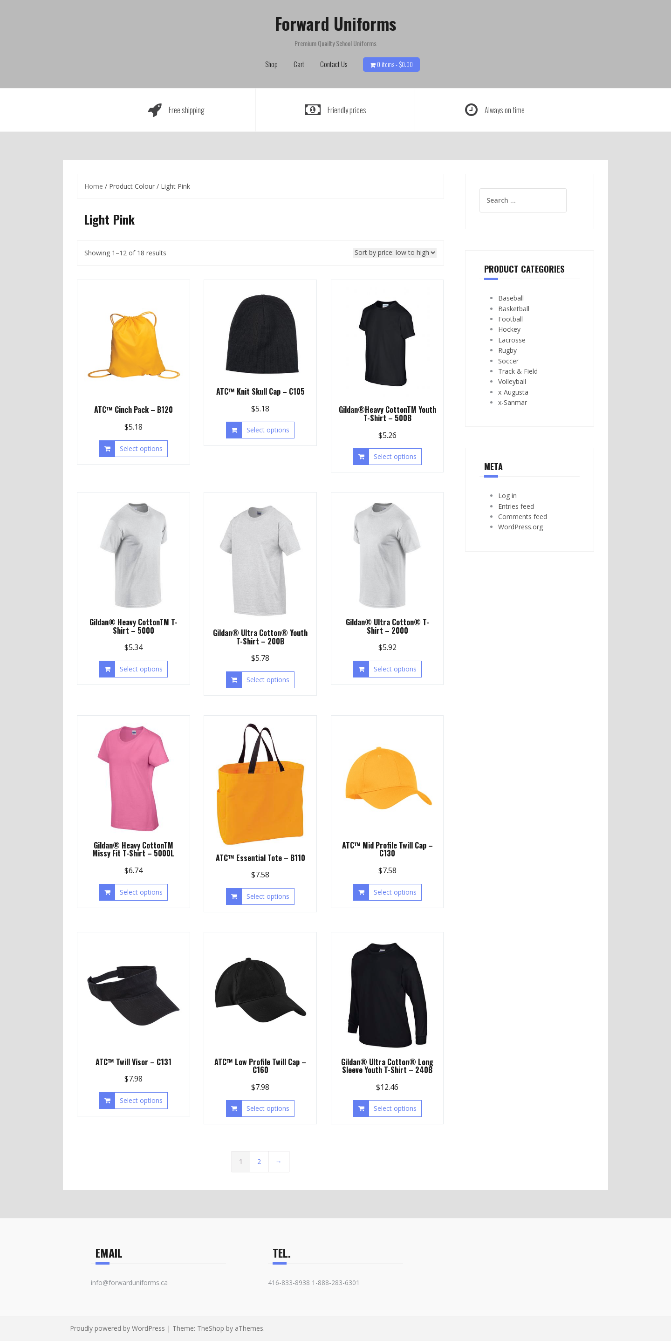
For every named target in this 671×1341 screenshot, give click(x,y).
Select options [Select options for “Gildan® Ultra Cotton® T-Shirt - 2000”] (395, 668)
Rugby (507, 350)
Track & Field (518, 371)
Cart (299, 64)
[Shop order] (395, 253)
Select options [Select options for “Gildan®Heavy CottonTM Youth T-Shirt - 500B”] (395, 456)
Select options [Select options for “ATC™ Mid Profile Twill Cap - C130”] (395, 892)
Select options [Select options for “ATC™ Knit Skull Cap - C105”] (267, 429)
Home (93, 186)
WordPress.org (520, 526)
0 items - (395, 64)
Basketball (513, 308)
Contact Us (333, 64)
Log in (507, 495)
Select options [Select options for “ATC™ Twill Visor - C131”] (141, 1100)
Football (510, 319)
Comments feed (522, 516)
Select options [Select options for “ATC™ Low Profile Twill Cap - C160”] (267, 1108)
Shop (271, 64)
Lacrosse (512, 339)
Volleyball (512, 381)
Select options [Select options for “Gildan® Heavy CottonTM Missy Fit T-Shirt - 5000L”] (141, 892)
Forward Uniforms (335, 23)
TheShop (210, 1328)
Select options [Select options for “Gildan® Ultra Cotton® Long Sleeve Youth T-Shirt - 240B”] (395, 1108)
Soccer (508, 360)
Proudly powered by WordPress (117, 1328)
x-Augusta (513, 392)
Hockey (509, 329)
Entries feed (516, 506)
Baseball (511, 298)
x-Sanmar (512, 402)
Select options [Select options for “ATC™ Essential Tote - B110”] (267, 896)
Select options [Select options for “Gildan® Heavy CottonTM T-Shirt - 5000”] (141, 668)
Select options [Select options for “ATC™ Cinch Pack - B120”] (141, 448)
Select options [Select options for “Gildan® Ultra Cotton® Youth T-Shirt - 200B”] (267, 679)
